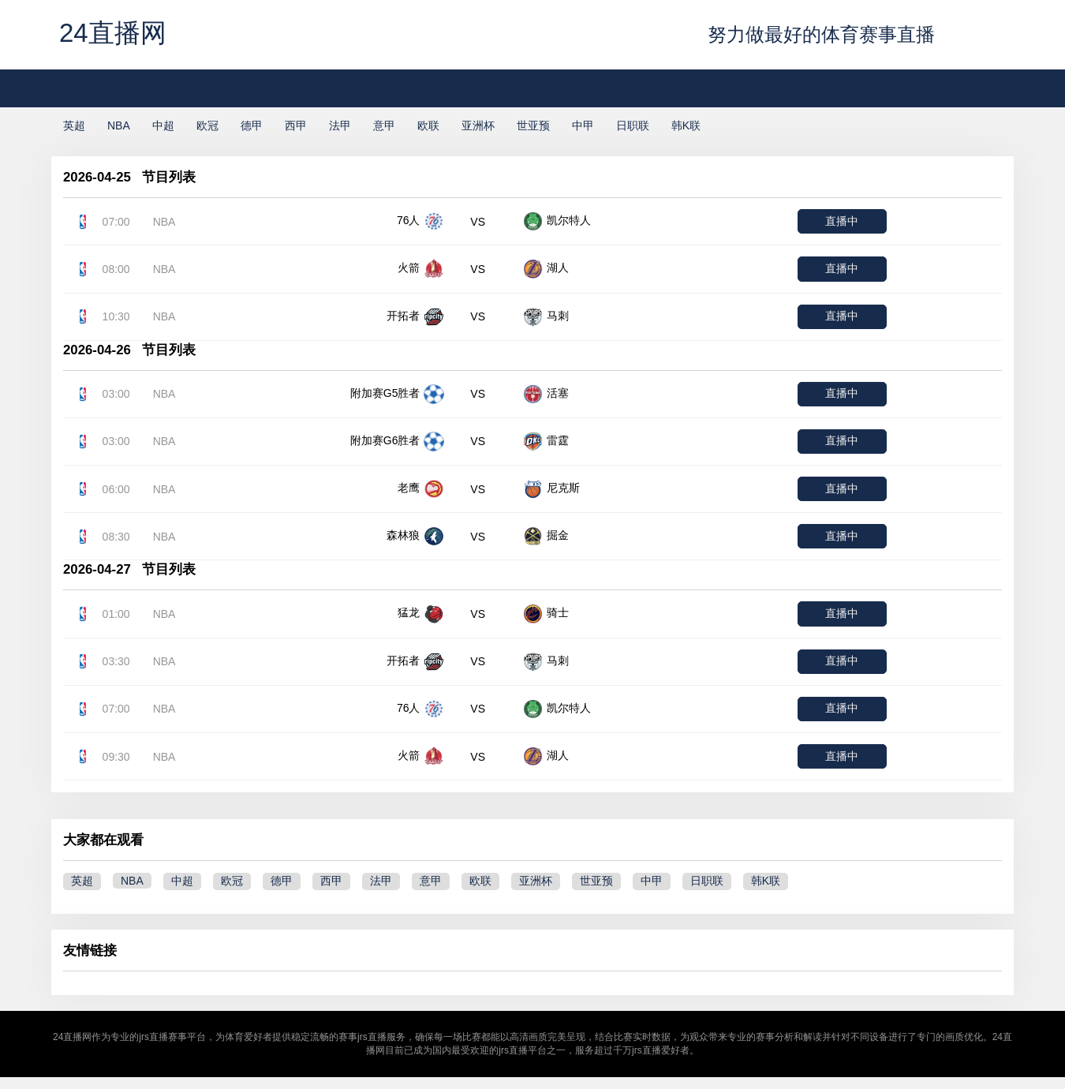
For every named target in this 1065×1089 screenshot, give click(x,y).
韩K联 (686, 125)
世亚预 (533, 125)
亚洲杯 (478, 125)
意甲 (384, 125)
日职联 (632, 125)
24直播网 (112, 32)
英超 (74, 125)
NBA (118, 125)
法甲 (340, 125)
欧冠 (207, 125)
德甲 (252, 125)
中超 (163, 125)
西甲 (296, 125)
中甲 (583, 125)
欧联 (428, 125)
